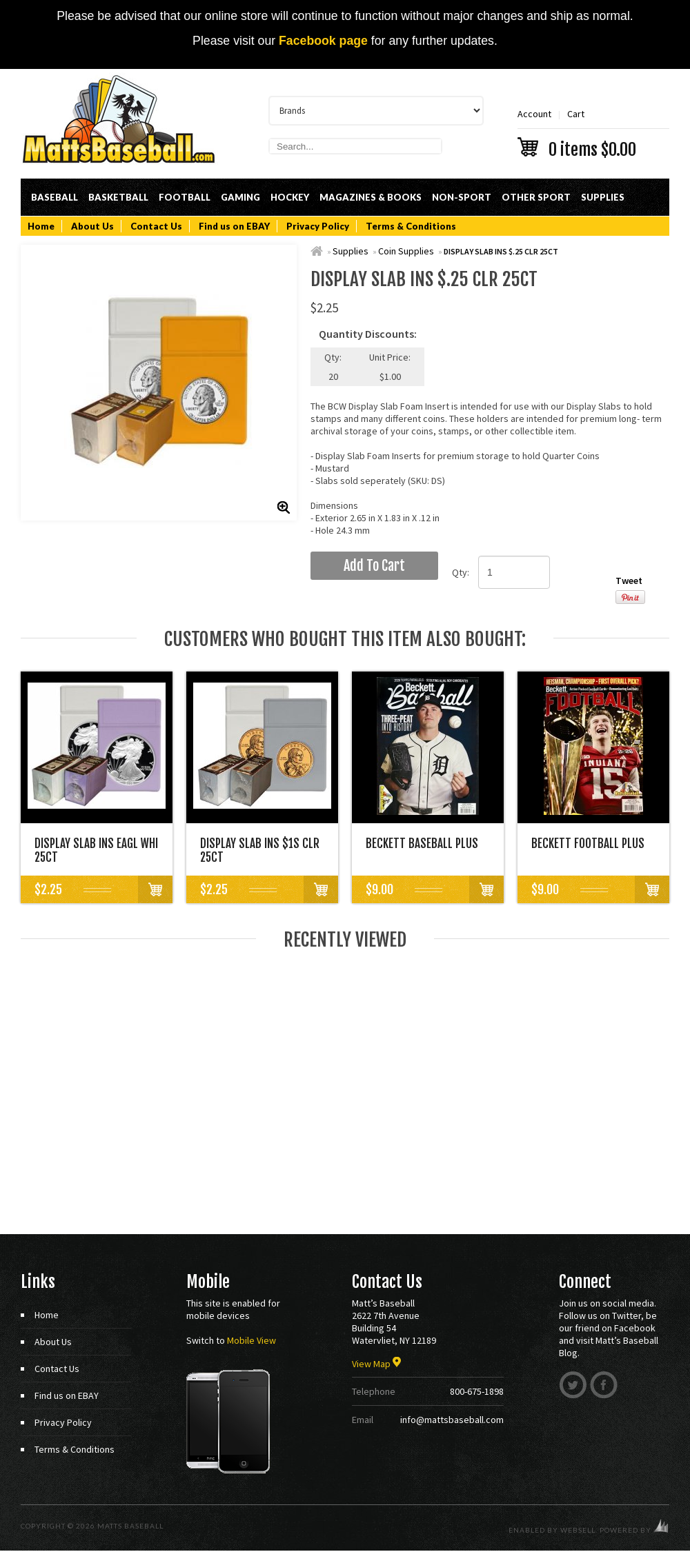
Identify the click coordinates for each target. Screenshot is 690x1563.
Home (41, 226)
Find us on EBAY (234, 226)
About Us (92, 226)
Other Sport (536, 197)
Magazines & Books (370, 197)
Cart (593, 132)
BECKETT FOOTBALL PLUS (587, 843)
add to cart (374, 565)
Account (534, 114)
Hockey (289, 197)
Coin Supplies (406, 251)
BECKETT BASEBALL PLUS (422, 843)
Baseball (54, 197)
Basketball (118, 197)
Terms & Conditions (411, 226)
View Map (376, 1364)
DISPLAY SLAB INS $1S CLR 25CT (259, 850)
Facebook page (323, 41)
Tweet (628, 580)
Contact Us (156, 226)
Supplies (602, 197)
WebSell (577, 1530)
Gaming (240, 197)
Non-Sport (461, 197)
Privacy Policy (317, 226)
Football (184, 197)
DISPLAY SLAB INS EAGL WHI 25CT (96, 850)
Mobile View (251, 1340)
